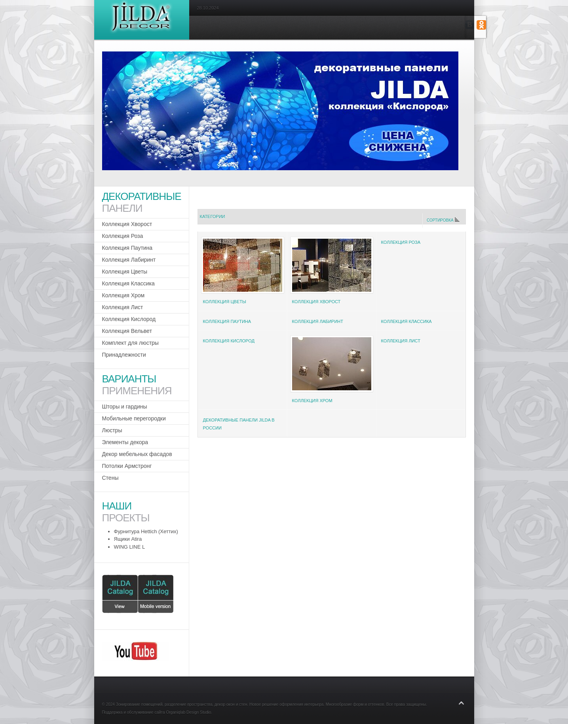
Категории (212, 216)
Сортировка (443, 220)
